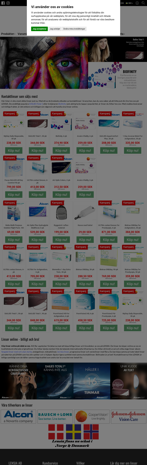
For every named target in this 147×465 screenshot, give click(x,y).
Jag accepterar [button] (39, 29)
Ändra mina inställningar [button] (74, 29)
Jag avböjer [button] (55, 29)
